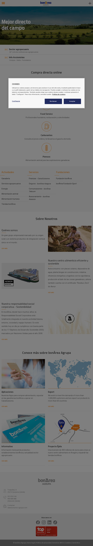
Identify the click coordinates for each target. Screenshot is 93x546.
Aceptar (72, 101)
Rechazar (53, 101)
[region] (46, 93)
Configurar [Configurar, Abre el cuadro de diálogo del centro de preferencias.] (16, 101)
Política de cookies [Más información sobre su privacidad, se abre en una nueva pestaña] (58, 94)
